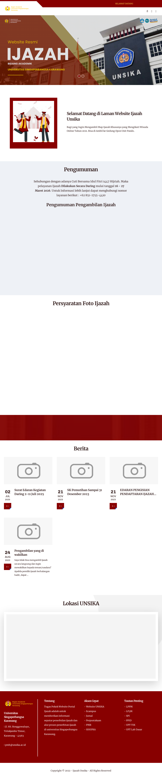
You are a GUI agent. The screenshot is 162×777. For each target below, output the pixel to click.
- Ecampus (90, 711)
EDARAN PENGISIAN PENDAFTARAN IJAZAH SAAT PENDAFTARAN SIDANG (137, 492)
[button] (79, 76)
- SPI (127, 715)
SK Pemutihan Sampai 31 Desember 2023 (84, 492)
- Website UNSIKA (94, 706)
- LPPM (128, 706)
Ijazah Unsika (80, 770)
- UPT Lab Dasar (133, 729)
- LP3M (128, 711)
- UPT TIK (129, 724)
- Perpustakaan (92, 720)
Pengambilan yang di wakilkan (29, 552)
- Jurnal (88, 715)
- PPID (128, 720)
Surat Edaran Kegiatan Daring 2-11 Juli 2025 (30, 492)
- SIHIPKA (90, 729)
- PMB (87, 724)
